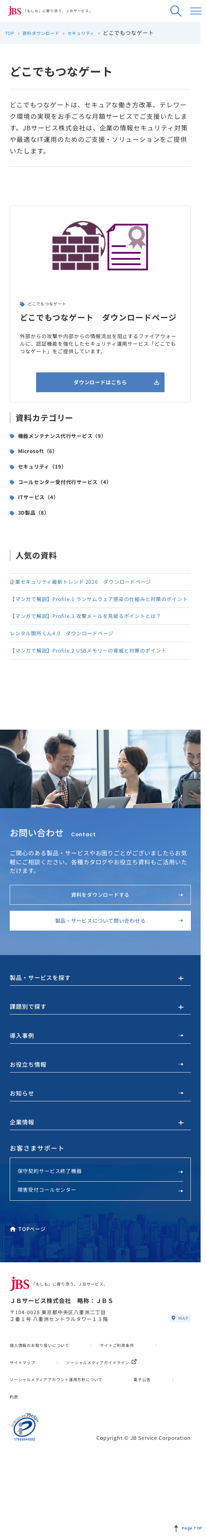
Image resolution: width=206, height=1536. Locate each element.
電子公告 (20, 1471)
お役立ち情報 (96, 1112)
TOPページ (28, 1282)
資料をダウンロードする (123, 926)
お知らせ (96, 1142)
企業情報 (23, 1173)
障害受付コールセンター (100, 1243)
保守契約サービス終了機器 (100, 1223)
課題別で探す (30, 1051)
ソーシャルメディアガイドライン (54, 1437)
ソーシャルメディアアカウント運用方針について (69, 1453)
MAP (179, 1375)
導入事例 (96, 1081)
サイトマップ (26, 1419)
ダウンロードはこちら (112, 384)
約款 (67, 1471)
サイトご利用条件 (137, 1402)
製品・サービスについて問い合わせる (112, 959)
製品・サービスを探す (44, 1020)
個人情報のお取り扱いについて (47, 1402)
